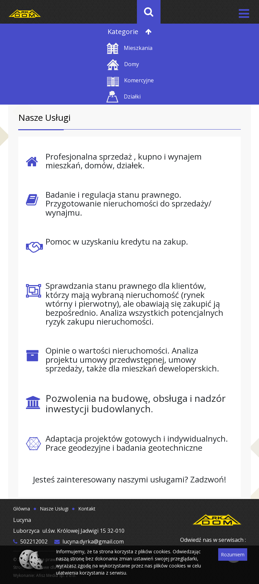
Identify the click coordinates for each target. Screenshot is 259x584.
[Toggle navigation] (243, 12)
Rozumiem (232, 554)
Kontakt (86, 508)
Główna (21, 508)
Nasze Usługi (54, 508)
